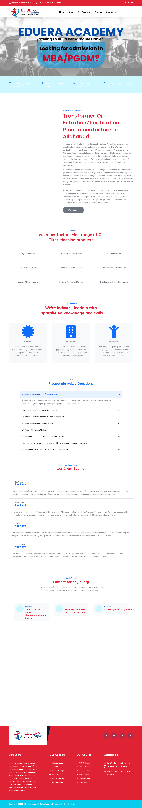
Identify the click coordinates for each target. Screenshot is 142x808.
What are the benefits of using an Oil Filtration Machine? (43, 436)
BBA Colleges (57, 774)
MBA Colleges (57, 763)
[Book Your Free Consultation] (100, 668)
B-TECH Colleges (58, 771)
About (71, 12)
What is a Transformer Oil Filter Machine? (38, 423)
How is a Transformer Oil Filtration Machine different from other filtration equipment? (54, 443)
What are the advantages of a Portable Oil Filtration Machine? (45, 449)
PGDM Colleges (58, 767)
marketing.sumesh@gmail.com (119, 609)
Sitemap (98, 12)
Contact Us (111, 12)
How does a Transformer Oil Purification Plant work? (42, 410)
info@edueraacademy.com (21, 3)
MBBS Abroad (57, 782)
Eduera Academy (30, 804)
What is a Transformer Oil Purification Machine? (40, 394)
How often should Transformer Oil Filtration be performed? (44, 417)
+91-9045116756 (115, 766)
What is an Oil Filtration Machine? (35, 430)
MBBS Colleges (58, 778)
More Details (73, 210)
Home (62, 12)
